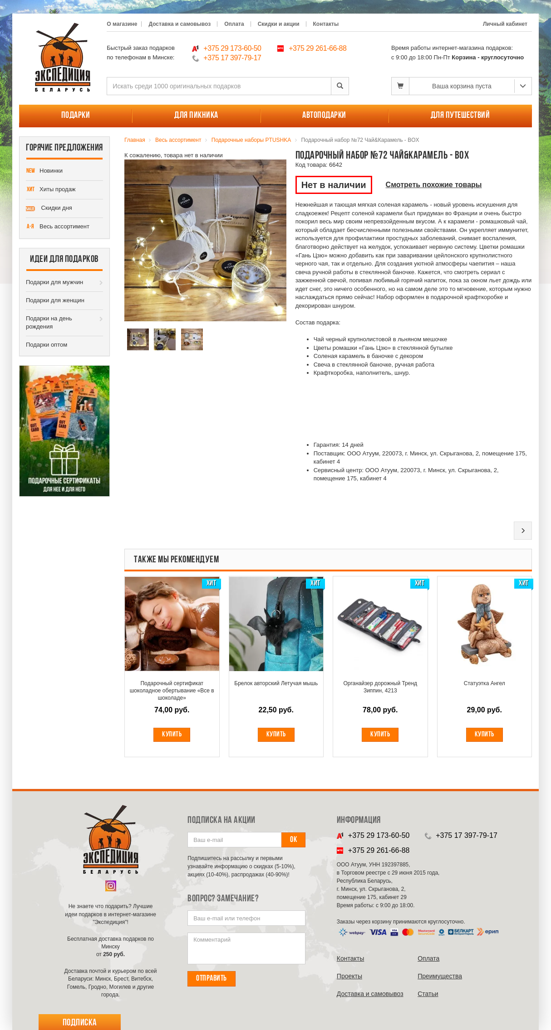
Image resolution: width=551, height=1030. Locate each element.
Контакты (326, 24)
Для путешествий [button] (460, 115)
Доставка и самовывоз (179, 24)
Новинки (44, 171)
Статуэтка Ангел (484, 683)
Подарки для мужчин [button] (54, 282)
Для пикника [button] (196, 115)
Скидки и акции (279, 24)
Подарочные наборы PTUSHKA (251, 140)
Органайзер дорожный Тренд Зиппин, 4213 (380, 687)
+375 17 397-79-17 (232, 58)
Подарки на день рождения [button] (49, 322)
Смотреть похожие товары (434, 185)
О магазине (122, 24)
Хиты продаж (51, 189)
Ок (293, 840)
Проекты (349, 976)
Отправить (211, 978)
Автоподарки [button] (324, 115)
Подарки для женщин (55, 300)
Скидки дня (49, 208)
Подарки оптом (46, 344)
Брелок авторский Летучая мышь (276, 683)
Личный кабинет (505, 24)
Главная (134, 140)
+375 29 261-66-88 (317, 48)
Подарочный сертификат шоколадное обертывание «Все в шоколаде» (172, 690)
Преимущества (440, 976)
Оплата (234, 24)
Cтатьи (428, 993)
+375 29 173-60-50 (232, 48)
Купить (172, 734)
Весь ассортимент (57, 227)
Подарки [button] (75, 115)
